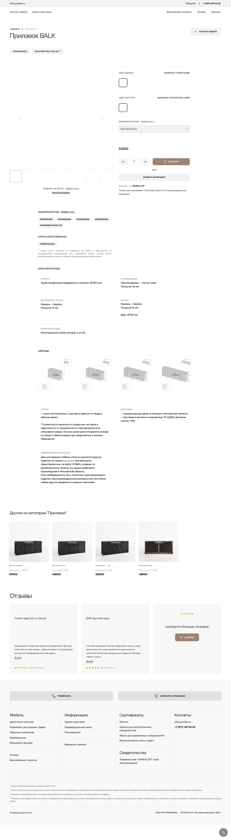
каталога (69, 460)
